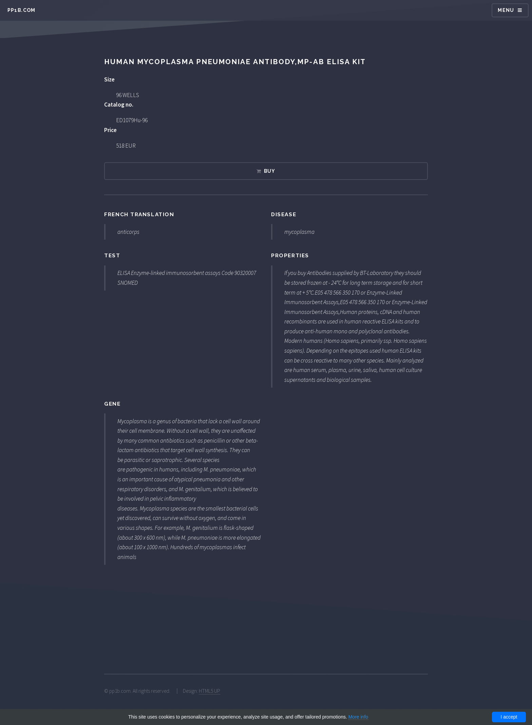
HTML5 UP (209, 691)
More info (358, 717)
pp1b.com (21, 10)
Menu (506, 10)
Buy (270, 171)
